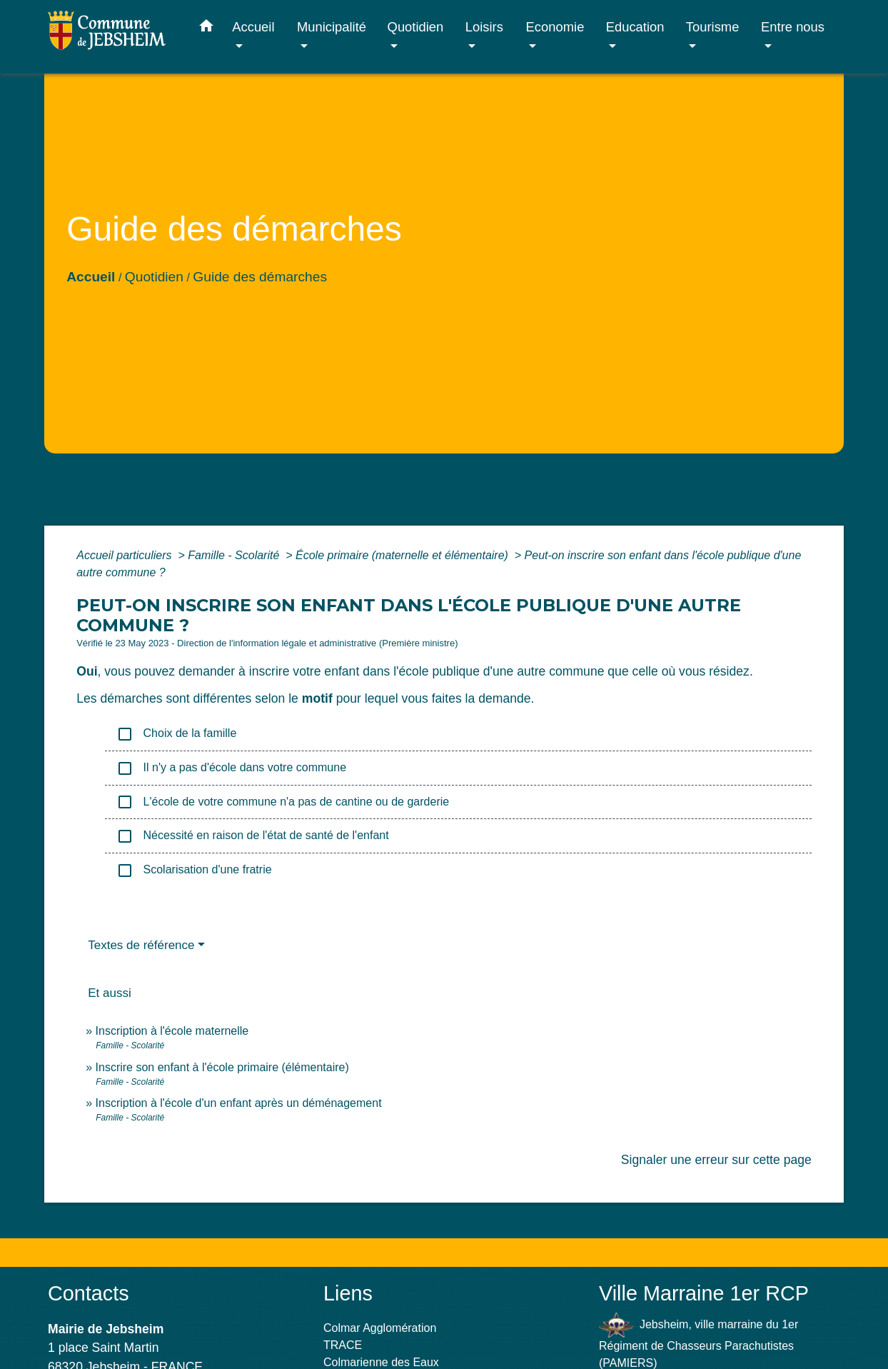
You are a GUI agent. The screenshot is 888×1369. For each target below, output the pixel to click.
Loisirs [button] (484, 26)
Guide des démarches (260, 276)
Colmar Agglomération (379, 1328)
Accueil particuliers (125, 555)
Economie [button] (555, 26)
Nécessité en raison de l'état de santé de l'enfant (252, 836)
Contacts (88, 1293)
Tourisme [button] (713, 26)
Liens (348, 1293)
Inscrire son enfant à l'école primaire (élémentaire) (222, 1067)
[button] (206, 28)
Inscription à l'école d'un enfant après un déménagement (239, 1103)
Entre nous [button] (792, 26)
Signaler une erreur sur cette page (716, 1160)
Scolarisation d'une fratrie (193, 870)
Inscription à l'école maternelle (172, 1031)
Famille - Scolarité (235, 555)
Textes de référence (141, 945)
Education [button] (635, 26)
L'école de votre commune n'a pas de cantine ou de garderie (282, 802)
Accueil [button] (253, 26)
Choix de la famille (176, 734)
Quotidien (154, 276)
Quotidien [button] (416, 26)
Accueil (90, 276)
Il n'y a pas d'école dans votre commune (231, 768)
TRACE (342, 1345)
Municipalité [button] (331, 26)
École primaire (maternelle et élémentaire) (403, 555)
